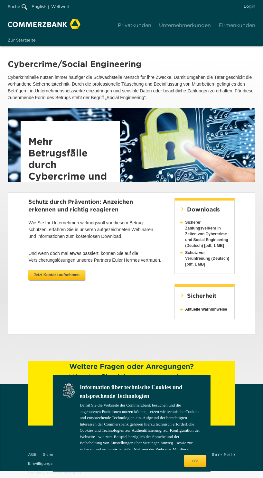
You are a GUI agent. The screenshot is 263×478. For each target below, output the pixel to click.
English (39, 6)
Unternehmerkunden (185, 25)
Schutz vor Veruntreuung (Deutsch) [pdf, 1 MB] (207, 258)
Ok (195, 460)
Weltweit (60, 6)
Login (249, 6)
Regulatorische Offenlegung (54, 472)
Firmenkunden (237, 25)
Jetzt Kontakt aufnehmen (56, 275)
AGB (32, 454)
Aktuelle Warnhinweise (206, 309)
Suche (17, 6)
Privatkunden (134, 25)
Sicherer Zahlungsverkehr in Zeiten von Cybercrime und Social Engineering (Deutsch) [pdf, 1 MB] (206, 234)
